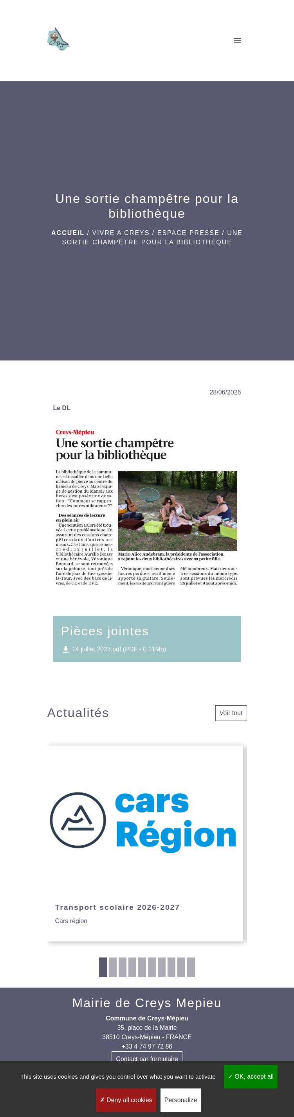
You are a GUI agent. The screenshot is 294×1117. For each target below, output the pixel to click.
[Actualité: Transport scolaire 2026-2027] (145, 843)
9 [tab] (181, 967)
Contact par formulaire (147, 1059)
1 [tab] (103, 967)
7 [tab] (162, 967)
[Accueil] (58, 40)
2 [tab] (113, 967)
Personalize (180, 1100)
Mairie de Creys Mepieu (147, 1003)
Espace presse (188, 232)
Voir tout (231, 713)
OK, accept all (251, 1076)
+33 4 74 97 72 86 (147, 1046)
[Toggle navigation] (237, 40)
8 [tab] (171, 967)
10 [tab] (191, 967)
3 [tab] (122, 967)
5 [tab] (142, 967)
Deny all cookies (126, 1100)
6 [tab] (152, 967)
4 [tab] (132, 967)
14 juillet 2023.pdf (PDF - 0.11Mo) (113, 649)
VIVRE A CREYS (121, 232)
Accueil (68, 232)
